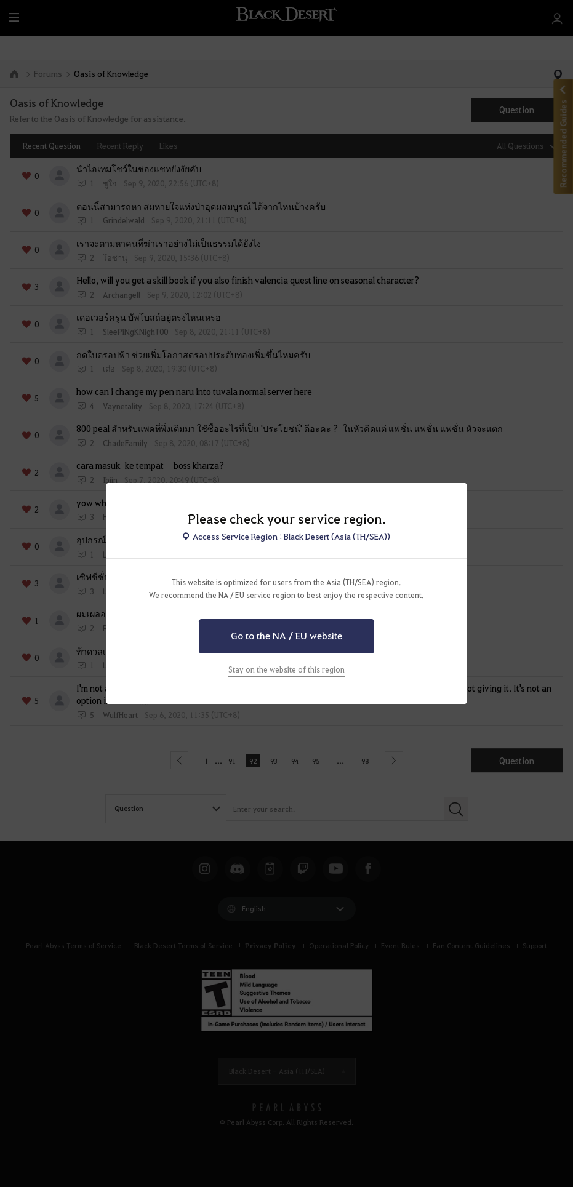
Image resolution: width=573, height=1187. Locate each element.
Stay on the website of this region (286, 669)
